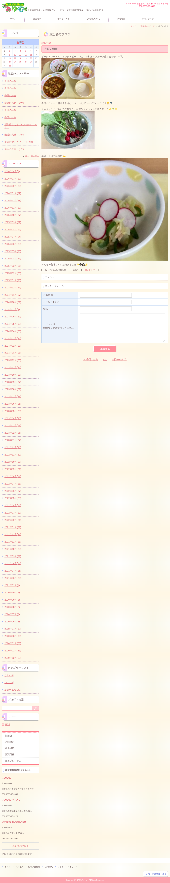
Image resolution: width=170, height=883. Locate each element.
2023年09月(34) (12, 382)
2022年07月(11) (12, 483)
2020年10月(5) (12, 592)
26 (26, 62)
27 (31, 62)
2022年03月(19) (12, 512)
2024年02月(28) (12, 345)
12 (26, 55)
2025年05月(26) (12, 251)
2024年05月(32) (12, 324)
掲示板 (8, 735)
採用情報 (121, 19)
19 (26, 58)
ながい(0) (9, 675)
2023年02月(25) (12, 432)
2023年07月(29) (12, 396)
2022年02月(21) (12, 520)
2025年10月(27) (12, 215)
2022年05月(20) (12, 498)
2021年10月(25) (12, 549)
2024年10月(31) (12, 302)
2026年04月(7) (12, 171)
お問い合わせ (148, 19)
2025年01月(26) (12, 280)
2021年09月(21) (12, 556)
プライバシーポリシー (67, 867)
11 (20, 55)
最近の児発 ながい (14, 102)
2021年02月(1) (12, 585)
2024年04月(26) (12, 331)
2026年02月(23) (12, 186)
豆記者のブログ (147, 26)
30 (10, 65)
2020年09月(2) (12, 599)
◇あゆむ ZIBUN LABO (14, 822)
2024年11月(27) (12, 295)
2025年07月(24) (12, 237)
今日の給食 (10, 81)
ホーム (13, 19)
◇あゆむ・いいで (11, 799)
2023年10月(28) (12, 374)
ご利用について (93, 19)
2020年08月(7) (12, 607)
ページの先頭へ (155, 874)
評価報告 (9, 748)
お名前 (48, 295)
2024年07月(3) (12, 309)
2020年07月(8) (12, 614)
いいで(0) (9, 682)
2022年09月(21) (12, 469)
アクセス (19, 867)
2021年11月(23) (12, 541)
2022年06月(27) (12, 491)
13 (31, 55)
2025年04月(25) (12, 258)
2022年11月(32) (12, 454)
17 (15, 58)
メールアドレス (51, 302)
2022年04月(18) (12, 505)
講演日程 (9, 754)
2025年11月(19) (12, 207)
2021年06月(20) (12, 578)
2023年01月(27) (12, 440)
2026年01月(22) (12, 193)
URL (45, 308)
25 (20, 62)
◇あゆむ (6, 777)
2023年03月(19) (12, 425)
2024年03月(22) (12, 338)
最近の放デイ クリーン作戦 (18, 142)
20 (31, 58)
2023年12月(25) (12, 360)
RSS (7, 724)
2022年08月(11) (12, 476)
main (105, 359)
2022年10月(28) (12, 461)
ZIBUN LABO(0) (12, 689)
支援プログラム (13, 760)
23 (10, 62)
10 (15, 55)
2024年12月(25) (12, 287)
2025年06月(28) (12, 244)
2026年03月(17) (12, 178)
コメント (59, 326)
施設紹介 (37, 19)
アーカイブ (14, 163)
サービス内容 (63, 19)
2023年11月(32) (12, 367)
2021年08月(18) (12, 563)
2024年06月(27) (12, 316)
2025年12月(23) (12, 200)
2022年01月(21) (12, 527)
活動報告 (9, 742)
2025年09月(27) (12, 222)
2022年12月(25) (12, 447)
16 (10, 58)
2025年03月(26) (12, 266)
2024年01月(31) (12, 353)
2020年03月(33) (12, 636)
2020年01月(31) (12, 650)
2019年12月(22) (12, 658)
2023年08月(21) (12, 389)
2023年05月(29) (12, 411)
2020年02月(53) (12, 643)
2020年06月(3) (12, 621)
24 (15, 62)
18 (20, 58)
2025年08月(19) (12, 229)
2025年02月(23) (12, 273)
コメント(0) (90, 270)
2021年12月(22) (12, 534)
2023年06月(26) (12, 403)
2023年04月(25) (12, 418)
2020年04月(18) (12, 629)
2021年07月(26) (12, 570)
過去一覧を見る (32, 156)
